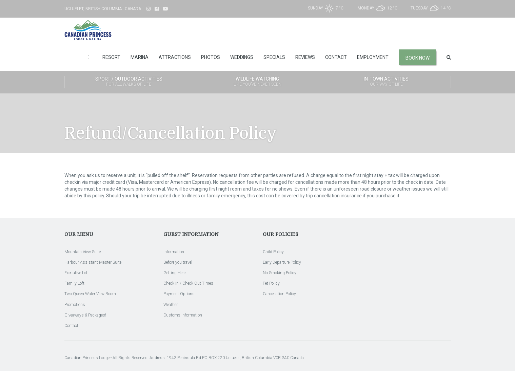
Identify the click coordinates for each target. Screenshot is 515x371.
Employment (373, 57)
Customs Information (182, 315)
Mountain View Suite (82, 251)
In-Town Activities (386, 82)
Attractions (175, 57)
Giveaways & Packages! (85, 315)
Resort (111, 57)
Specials (274, 57)
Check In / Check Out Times (188, 283)
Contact (336, 57)
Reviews (305, 57)
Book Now (417, 58)
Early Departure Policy (282, 262)
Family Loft (74, 283)
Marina (139, 57)
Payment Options (179, 293)
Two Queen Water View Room (90, 293)
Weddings (241, 57)
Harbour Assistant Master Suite (92, 262)
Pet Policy (271, 283)
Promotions (74, 304)
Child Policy (273, 251)
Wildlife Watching (257, 82)
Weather (170, 304)
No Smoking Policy (279, 272)
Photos (210, 57)
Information (173, 251)
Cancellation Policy (279, 293)
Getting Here (174, 272)
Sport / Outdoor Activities (129, 82)
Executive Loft (76, 272)
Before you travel (177, 262)
